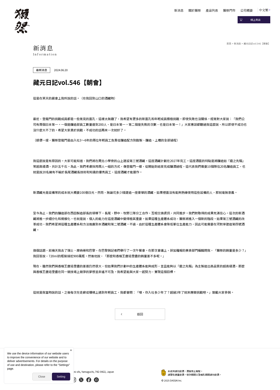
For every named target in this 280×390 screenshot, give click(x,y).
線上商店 (255, 20)
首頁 (229, 43)
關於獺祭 (194, 10)
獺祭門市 (229, 10)
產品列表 (212, 10)
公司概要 (246, 10)
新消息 (179, 10)
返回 (140, 314)
